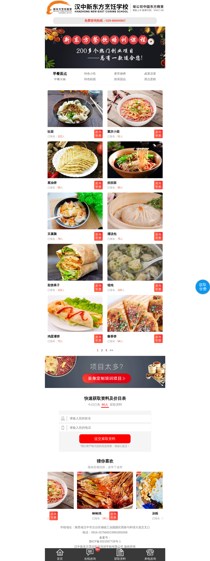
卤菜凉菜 (150, 73)
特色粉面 (90, 79)
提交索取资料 (105, 439)
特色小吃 (90, 73)
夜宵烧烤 (120, 73)
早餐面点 (60, 74)
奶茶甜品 (120, 79)
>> (111, 350)
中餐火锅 (60, 79)
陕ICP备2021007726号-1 (105, 541)
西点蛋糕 (150, 79)
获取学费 (202, 287)
